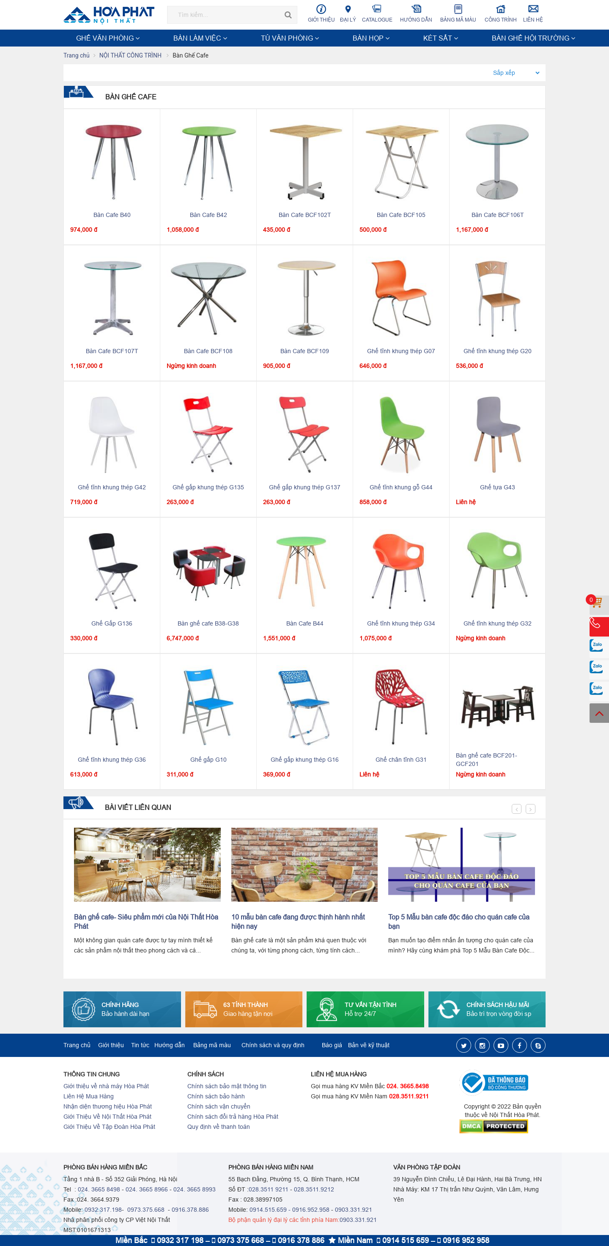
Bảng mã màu (458, 13)
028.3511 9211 (268, 1190)
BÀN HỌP (236, 38)
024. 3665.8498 (408, 1087)
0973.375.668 (145, 1210)
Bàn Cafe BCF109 (304, 352)
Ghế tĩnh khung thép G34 (401, 624)
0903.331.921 (353, 1210)
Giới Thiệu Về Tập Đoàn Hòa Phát (109, 1127)
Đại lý (348, 13)
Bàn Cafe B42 (208, 215)
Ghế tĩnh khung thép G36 (112, 760)
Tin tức (140, 1046)
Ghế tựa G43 (497, 488)
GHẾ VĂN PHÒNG (91, 38)
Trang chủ (76, 56)
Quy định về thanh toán (218, 1127)
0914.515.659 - (270, 1210)
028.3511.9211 (409, 1097)
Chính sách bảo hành (216, 1097)
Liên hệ (533, 13)
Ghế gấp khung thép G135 (208, 488)
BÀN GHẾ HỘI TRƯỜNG (323, 38)
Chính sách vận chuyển (218, 1107)
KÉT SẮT (270, 38)
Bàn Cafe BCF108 (208, 352)
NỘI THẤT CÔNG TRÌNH (395, 38)
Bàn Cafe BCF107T (112, 352)
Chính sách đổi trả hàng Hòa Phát (232, 1117)
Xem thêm (526, 38)
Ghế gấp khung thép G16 (305, 760)
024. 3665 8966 (147, 1190)
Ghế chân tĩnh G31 (401, 760)
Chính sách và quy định (272, 1046)
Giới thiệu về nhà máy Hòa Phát (106, 1087)
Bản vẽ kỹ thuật (369, 1046)
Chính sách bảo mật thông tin (226, 1087)
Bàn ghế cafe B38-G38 (208, 624)
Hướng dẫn (416, 13)
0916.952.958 (310, 1210)
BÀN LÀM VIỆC (144, 38)
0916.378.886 (190, 1210)
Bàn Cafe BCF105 (401, 215)
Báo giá (332, 1046)
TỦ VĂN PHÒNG (194, 38)
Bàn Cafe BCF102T (305, 215)
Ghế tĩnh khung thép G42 (112, 488)
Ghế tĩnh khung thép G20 (498, 352)
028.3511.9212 (314, 1190)
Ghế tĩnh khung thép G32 (498, 624)
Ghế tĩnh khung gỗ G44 (401, 488)
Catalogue (377, 13)
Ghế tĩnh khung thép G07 (401, 352)
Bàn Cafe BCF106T (498, 215)
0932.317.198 (103, 1210)
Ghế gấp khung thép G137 (304, 488)
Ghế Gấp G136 (111, 624)
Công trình (501, 13)
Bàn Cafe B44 (305, 624)
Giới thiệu (321, 13)
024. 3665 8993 (194, 1190)
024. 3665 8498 (99, 1190)
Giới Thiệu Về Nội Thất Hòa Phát (107, 1117)
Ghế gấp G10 (208, 760)
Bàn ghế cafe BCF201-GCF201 (486, 760)
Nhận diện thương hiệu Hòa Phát (107, 1107)
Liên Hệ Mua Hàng (88, 1097)
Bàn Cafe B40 (112, 215)
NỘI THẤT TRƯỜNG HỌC (469, 38)
